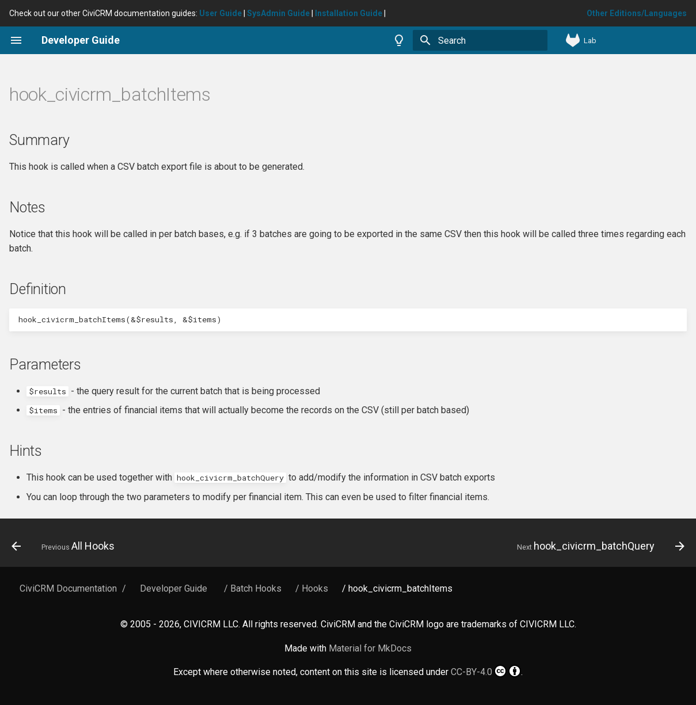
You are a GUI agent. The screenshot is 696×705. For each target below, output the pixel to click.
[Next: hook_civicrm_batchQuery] (597, 546)
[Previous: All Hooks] (66, 546)
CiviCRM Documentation (68, 588)
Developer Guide (173, 588)
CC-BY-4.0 (486, 671)
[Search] (480, 40)
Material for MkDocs (370, 648)
